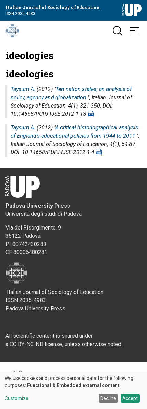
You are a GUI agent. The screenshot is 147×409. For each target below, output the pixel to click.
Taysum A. (23, 89)
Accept (130, 398)
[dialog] (73, 390)
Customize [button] (17, 398)
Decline (108, 398)
